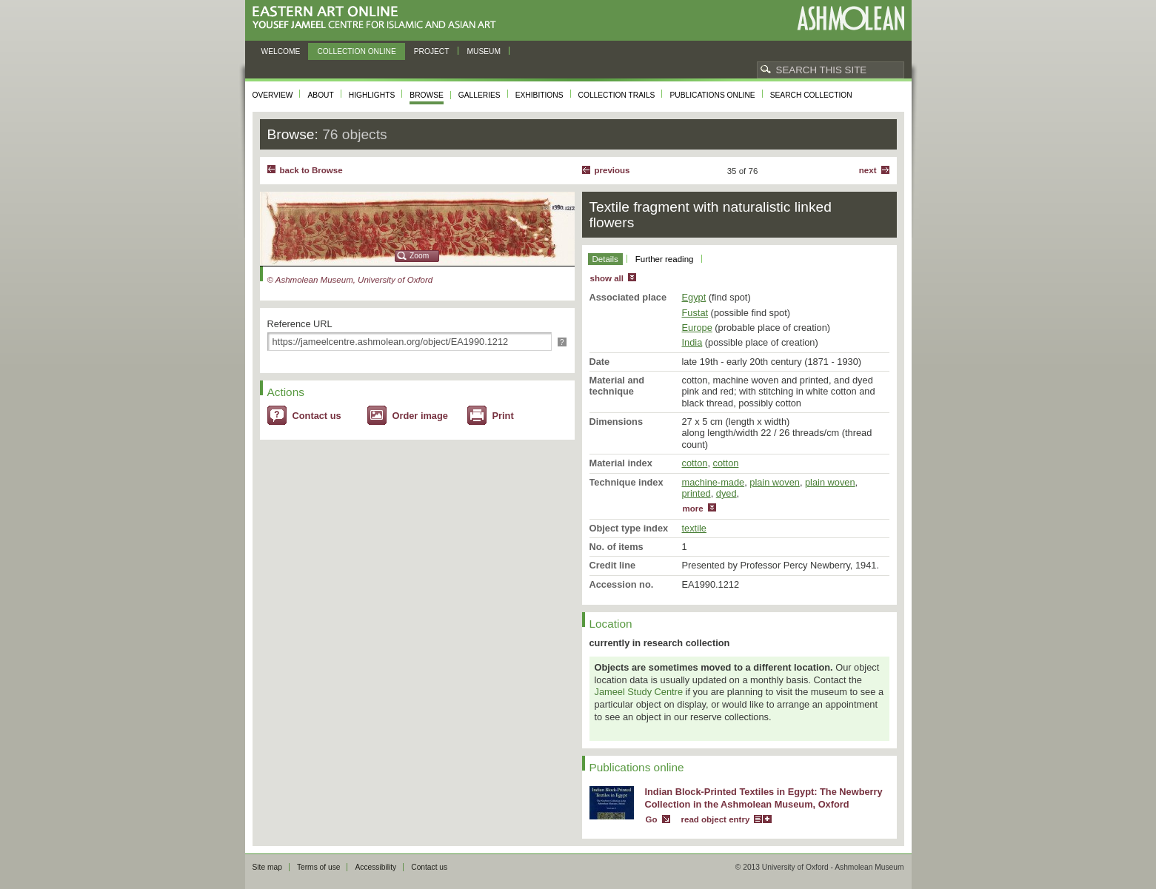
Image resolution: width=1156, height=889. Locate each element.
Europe (697, 327)
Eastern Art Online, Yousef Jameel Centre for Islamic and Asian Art (378, 18)
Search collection (811, 95)
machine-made (713, 482)
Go (652, 819)
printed (696, 493)
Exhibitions (539, 95)
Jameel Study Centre (639, 691)
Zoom (419, 256)
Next (868, 170)
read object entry (715, 819)
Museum (484, 51)
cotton (695, 463)
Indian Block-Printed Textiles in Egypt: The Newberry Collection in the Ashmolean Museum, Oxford (764, 798)
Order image (420, 415)
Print (503, 415)
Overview (273, 95)
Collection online (356, 51)
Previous (612, 170)
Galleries (479, 95)
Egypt (694, 297)
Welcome (281, 51)
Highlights (372, 95)
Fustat (695, 312)
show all (607, 278)
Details (605, 259)
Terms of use (319, 867)
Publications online (712, 95)
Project (432, 51)
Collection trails (616, 95)
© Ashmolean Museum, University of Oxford (350, 279)
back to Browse (311, 170)
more (693, 508)
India (692, 342)
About (320, 95)
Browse (427, 95)
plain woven (774, 482)
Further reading (664, 259)
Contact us (317, 415)
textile (694, 528)
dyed (726, 493)
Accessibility (375, 867)
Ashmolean (850, 18)
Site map (267, 867)
